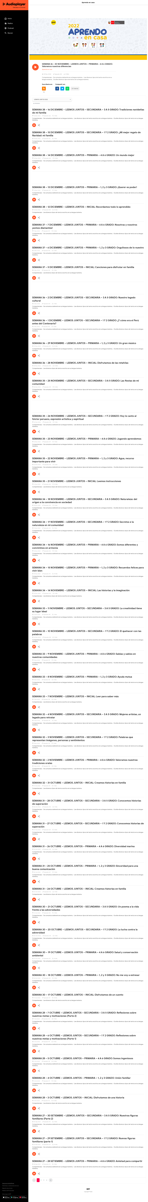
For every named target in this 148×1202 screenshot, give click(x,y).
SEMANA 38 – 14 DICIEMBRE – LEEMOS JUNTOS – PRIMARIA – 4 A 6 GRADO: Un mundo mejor (83, 155)
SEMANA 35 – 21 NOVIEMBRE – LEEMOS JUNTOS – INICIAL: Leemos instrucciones (76, 481)
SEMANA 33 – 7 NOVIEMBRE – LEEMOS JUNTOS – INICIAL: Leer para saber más (75, 696)
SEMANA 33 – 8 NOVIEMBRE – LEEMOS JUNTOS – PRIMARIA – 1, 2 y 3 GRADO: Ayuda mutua (82, 676)
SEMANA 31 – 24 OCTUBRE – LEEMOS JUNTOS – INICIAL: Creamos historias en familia (79, 888)
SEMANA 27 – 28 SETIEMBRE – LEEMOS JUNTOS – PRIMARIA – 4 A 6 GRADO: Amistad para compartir (87, 1161)
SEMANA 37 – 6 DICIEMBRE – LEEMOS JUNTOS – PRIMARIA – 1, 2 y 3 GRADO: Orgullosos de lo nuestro (88, 247)
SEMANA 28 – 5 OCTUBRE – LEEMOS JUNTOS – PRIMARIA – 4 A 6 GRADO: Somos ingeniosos (82, 1058)
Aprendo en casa (47, 69)
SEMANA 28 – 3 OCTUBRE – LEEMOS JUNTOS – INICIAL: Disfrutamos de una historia (78, 1097)
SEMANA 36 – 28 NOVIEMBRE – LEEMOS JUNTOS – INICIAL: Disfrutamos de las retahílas (80, 362)
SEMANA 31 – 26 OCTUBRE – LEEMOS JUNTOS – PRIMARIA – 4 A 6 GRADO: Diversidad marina (83, 846)
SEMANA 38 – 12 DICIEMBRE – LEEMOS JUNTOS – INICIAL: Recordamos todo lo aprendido (81, 207)
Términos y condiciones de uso (10, 1185)
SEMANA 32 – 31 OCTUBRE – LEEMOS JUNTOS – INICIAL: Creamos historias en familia (79, 782)
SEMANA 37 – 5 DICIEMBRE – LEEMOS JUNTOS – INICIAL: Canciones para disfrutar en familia (83, 267)
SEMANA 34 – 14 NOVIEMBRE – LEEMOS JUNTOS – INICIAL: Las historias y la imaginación (81, 590)
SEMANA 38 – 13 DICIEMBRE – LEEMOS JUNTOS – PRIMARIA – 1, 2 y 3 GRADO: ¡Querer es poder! (84, 187)
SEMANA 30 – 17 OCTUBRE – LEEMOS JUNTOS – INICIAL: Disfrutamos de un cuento (77, 994)
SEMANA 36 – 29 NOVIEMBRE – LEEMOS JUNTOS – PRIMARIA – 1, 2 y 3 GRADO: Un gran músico (84, 343)
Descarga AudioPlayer (8, 1183)
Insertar (75, 88)
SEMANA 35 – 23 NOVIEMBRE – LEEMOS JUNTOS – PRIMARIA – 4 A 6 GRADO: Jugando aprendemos (86, 438)
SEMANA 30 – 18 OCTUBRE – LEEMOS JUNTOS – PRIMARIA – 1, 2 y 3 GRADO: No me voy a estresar (86, 975)
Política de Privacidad (8, 1190)
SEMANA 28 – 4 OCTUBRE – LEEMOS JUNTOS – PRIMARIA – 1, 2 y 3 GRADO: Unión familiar (81, 1078)
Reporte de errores (7, 1188)
